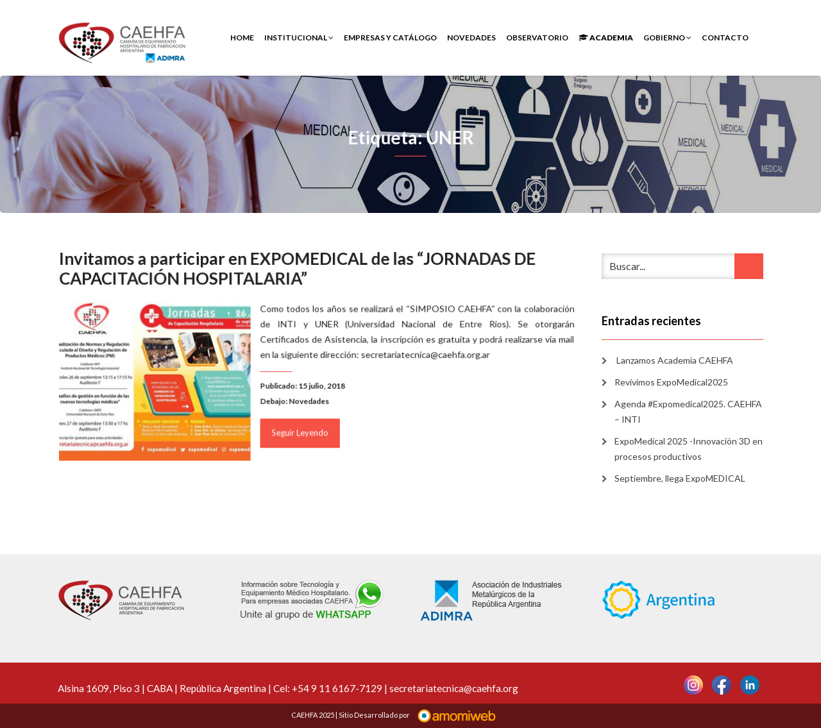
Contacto (725, 37)
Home (242, 37)
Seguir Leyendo (300, 432)
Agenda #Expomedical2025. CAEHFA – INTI (688, 411)
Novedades (471, 37)
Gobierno (667, 37)
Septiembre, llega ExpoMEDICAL (679, 478)
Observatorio (537, 37)
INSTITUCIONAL (299, 37)
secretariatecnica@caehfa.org (453, 688)
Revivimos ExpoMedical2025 (671, 382)
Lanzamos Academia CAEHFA (673, 360)
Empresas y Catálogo (390, 37)
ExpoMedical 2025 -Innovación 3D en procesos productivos (688, 449)
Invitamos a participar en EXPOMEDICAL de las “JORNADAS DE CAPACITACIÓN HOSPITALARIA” (298, 270)
